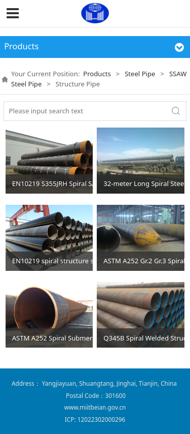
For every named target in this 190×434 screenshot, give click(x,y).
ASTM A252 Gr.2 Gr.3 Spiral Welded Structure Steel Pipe (143, 260)
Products (96, 73)
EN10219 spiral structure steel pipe (52, 260)
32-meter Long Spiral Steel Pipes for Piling (143, 183)
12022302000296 (101, 419)
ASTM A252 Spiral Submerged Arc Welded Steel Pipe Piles (52, 338)
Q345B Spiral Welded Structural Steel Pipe (143, 338)
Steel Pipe (140, 73)
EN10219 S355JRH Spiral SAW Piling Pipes (52, 183)
